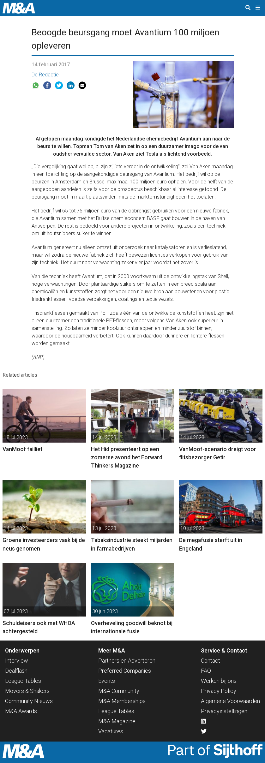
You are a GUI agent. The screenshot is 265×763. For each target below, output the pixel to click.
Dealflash (16, 670)
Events (106, 680)
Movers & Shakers (27, 691)
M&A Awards (21, 711)
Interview (16, 660)
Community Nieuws (29, 701)
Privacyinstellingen (224, 711)
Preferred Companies (124, 670)
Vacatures (110, 731)
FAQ (206, 670)
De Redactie (45, 75)
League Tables (23, 680)
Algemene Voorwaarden (230, 701)
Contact (210, 660)
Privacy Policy (218, 691)
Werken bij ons (219, 680)
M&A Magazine (117, 721)
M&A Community (118, 691)
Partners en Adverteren (126, 660)
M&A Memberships (122, 701)
